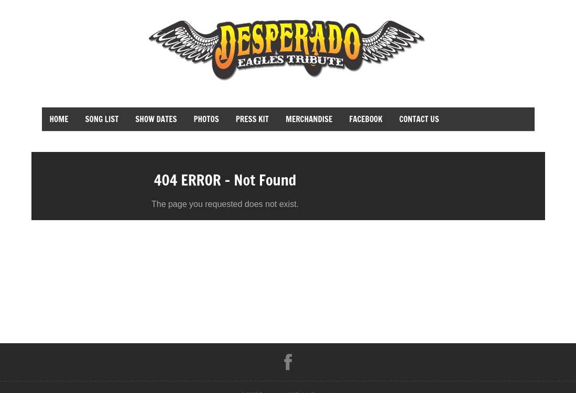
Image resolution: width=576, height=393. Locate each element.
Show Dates (156, 119)
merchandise (309, 119)
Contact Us (419, 119)
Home (59, 119)
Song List (102, 119)
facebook (365, 119)
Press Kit (252, 119)
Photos (206, 119)
